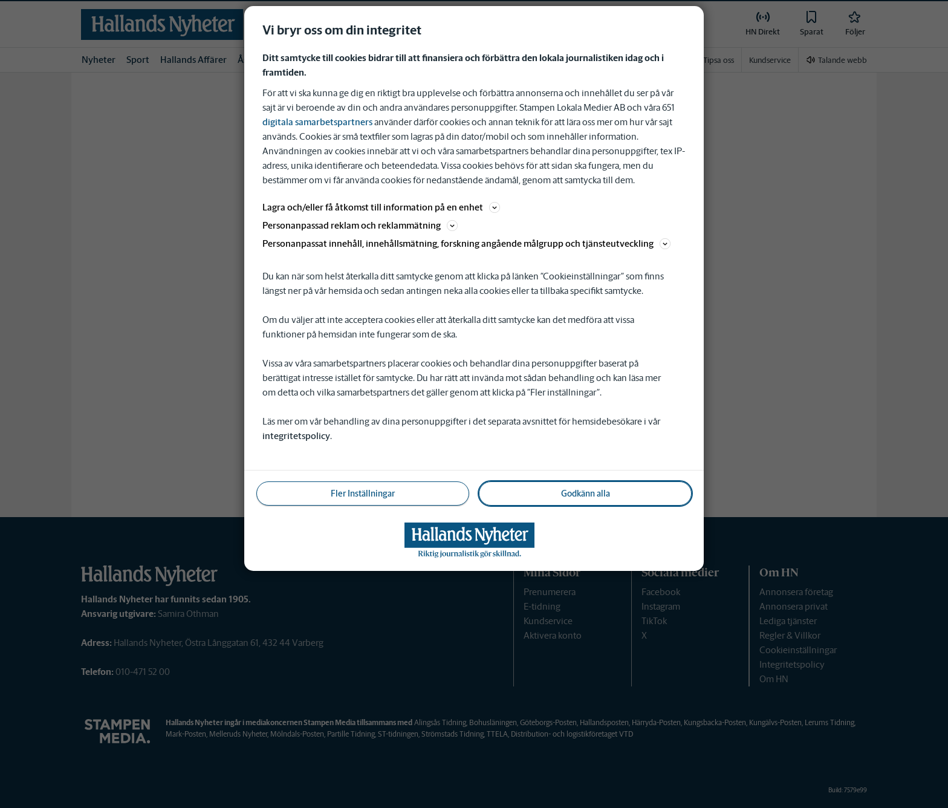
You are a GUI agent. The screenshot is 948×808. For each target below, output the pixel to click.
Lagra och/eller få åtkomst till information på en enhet (381, 207)
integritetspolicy (296, 435)
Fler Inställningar (363, 493)
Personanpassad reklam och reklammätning (360, 225)
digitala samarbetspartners (317, 122)
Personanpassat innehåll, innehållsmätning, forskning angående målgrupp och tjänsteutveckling (466, 243)
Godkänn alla (585, 493)
